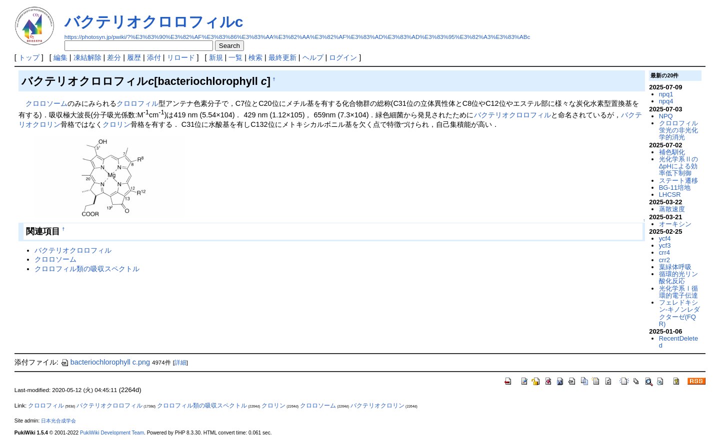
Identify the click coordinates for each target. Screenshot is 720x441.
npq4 (666, 101)
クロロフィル (137, 103)
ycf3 (665, 245)
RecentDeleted (678, 342)
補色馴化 (672, 152)
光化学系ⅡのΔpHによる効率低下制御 (678, 166)
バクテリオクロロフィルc (154, 21)
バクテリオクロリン (377, 406)
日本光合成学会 (58, 421)
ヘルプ (313, 57)
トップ (29, 57)
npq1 (666, 94)
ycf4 (665, 238)
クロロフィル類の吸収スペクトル (87, 269)
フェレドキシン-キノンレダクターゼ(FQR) (679, 313)
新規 (216, 57)
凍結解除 (88, 57)
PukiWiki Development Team (112, 433)
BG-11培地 (674, 187)
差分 (114, 57)
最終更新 (282, 57)
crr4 (664, 252)
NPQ (666, 116)
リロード (181, 57)
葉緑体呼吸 (675, 267)
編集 (61, 57)
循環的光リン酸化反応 (678, 277)
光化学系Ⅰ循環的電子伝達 (678, 292)
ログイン (343, 57)
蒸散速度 (672, 209)
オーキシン (675, 224)
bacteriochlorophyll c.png (105, 362)
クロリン (116, 124)
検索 (255, 57)
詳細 (180, 363)
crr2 (664, 260)
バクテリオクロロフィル (512, 115)
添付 (154, 57)
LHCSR (670, 194)
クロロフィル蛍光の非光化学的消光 (678, 130)
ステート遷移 (678, 180)
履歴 (134, 57)
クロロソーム (47, 103)
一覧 (235, 57)
